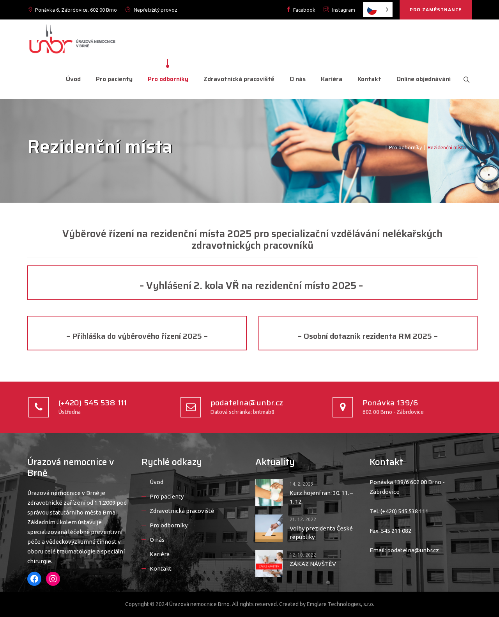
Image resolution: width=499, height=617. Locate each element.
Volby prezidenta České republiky (321, 532)
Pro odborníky (167, 79)
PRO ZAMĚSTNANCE (436, 9)
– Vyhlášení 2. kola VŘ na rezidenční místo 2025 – (252, 285)
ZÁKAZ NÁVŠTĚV (313, 563)
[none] (378, 9)
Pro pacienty (113, 79)
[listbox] (378, 9)
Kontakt (368, 79)
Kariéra (330, 79)
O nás (296, 79)
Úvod (72, 79)
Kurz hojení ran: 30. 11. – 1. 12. (321, 497)
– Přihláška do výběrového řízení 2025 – (137, 336)
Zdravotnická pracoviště (237, 79)
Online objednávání (422, 79)
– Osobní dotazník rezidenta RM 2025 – (368, 336)
